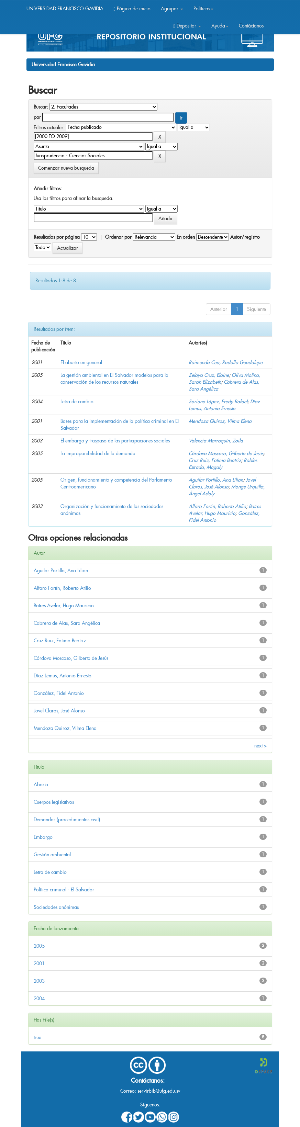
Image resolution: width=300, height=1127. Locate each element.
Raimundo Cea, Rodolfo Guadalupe (226, 362)
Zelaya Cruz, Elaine (209, 375)
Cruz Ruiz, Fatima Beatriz (215, 460)
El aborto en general (81, 362)
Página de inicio (132, 8)
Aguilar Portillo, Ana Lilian (216, 480)
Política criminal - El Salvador (64, 890)
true (37, 1037)
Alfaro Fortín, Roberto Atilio (217, 506)
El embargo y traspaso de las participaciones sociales (115, 441)
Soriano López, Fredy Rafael (218, 401)
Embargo (43, 837)
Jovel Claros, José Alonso (59, 711)
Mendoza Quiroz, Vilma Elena (220, 421)
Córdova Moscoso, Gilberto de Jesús (226, 453)
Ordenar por (118, 237)
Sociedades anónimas (56, 907)
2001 (39, 963)
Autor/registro (245, 237)
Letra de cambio (76, 401)
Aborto (41, 784)
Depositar (187, 26)
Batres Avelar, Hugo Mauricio (64, 605)
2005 (39, 946)
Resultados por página (57, 237)
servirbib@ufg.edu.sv (158, 1091)
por (37, 117)
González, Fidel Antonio (59, 693)
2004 (39, 998)
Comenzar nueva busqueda (66, 168)
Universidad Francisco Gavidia (63, 64)
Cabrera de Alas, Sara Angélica (67, 623)
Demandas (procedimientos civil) (67, 819)
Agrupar (172, 8)
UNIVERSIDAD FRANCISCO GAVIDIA (64, 8)
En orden (186, 237)
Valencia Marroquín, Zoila (216, 441)
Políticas (203, 8)
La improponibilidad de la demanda (97, 453)
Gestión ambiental (52, 855)
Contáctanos (251, 26)
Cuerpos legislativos (54, 802)
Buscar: (41, 107)
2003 (39, 981)
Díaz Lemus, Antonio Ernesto (62, 676)
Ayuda (220, 26)
